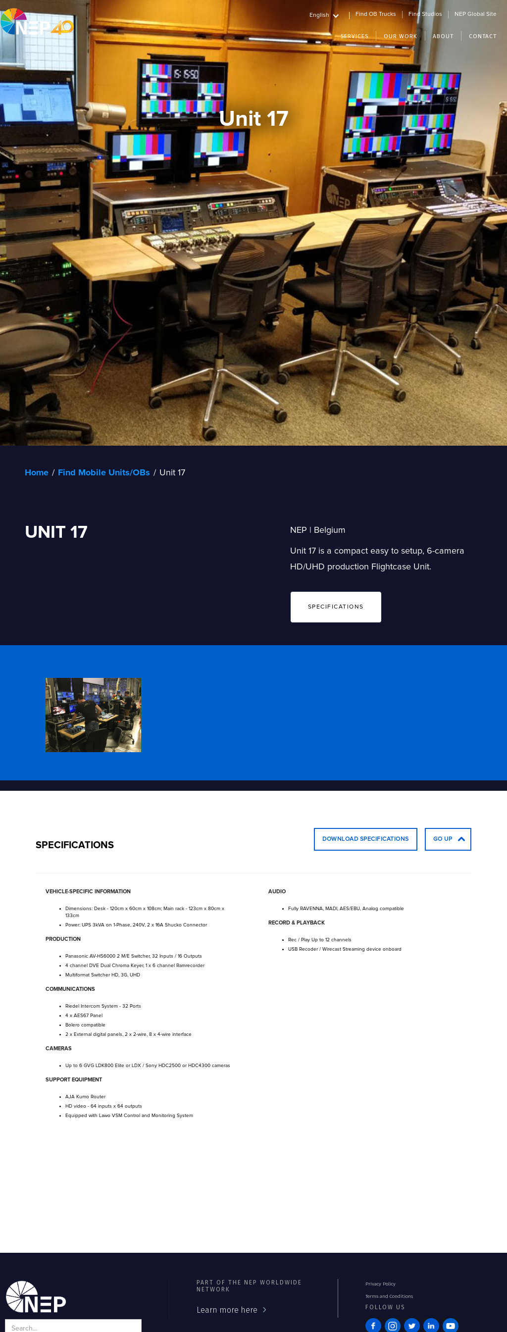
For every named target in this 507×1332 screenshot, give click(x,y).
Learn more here (227, 1310)
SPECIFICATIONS (336, 607)
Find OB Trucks (375, 14)
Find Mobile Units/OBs (104, 472)
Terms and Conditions (389, 1296)
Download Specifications (365, 839)
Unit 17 (172, 472)
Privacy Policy (380, 1284)
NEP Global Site (476, 14)
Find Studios (425, 14)
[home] (37, 21)
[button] (329, 14)
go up (443, 839)
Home (37, 472)
